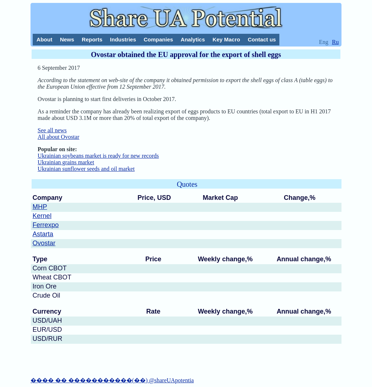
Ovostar (44, 243)
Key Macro (226, 39)
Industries (123, 39)
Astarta (43, 234)
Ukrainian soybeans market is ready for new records (98, 156)
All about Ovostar (59, 137)
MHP (40, 206)
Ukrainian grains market (66, 162)
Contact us (262, 39)
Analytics (193, 39)
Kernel (42, 215)
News (67, 39)
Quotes (187, 184)
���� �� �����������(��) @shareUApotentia (112, 380)
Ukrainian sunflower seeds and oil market (86, 169)
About (44, 39)
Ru (335, 42)
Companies (158, 39)
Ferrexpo (46, 225)
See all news (52, 130)
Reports (92, 39)
